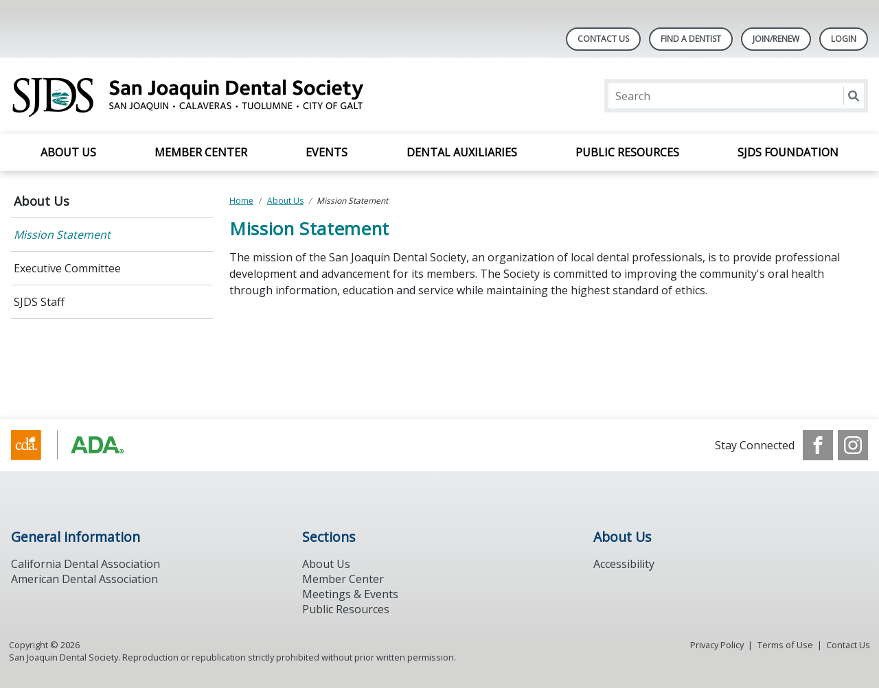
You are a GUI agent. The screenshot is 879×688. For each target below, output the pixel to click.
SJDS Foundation (788, 152)
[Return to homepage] (188, 95)
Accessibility (623, 563)
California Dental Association (85, 563)
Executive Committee (67, 268)
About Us (68, 152)
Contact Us (603, 39)
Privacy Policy (717, 645)
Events (326, 152)
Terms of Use (785, 645)
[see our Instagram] (853, 445)
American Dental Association (84, 578)
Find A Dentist (691, 39)
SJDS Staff (39, 301)
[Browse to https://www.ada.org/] (80, 445)
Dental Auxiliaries (462, 152)
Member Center (201, 152)
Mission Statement (62, 234)
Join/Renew (776, 39)
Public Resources (627, 152)
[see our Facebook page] (818, 445)
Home (241, 200)
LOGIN (843, 39)
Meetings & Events (350, 594)
